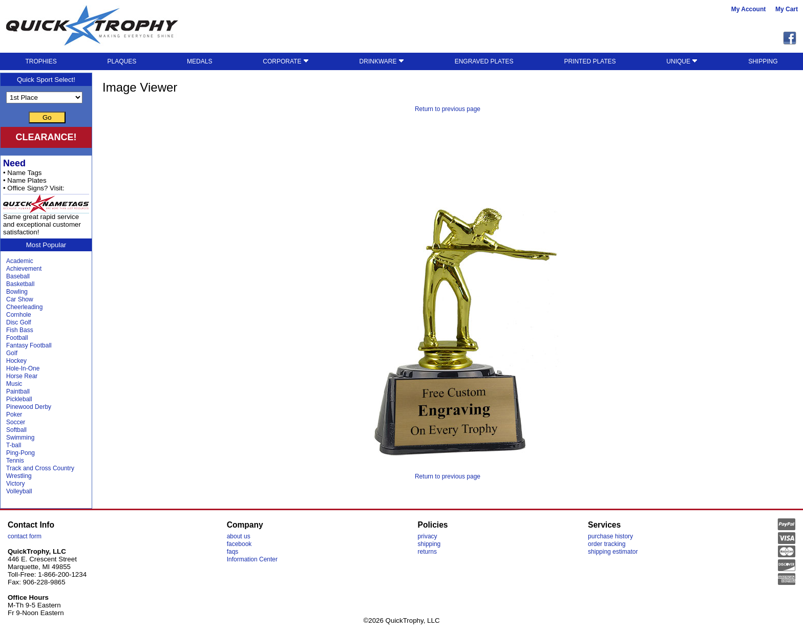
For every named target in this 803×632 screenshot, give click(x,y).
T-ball (13, 445)
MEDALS (199, 61)
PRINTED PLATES (590, 61)
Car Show (19, 299)
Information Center (252, 559)
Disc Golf (18, 322)
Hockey (16, 360)
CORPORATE (285, 61)
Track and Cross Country (40, 468)
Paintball (18, 391)
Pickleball (19, 399)
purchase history (610, 536)
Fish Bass (19, 330)
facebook (239, 544)
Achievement (23, 268)
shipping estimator (613, 551)
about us (238, 536)
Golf (11, 353)
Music (14, 383)
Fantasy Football (29, 345)
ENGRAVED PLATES (484, 61)
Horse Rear (21, 376)
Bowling (17, 291)
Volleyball (19, 491)
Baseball (18, 276)
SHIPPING (762, 61)
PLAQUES (122, 61)
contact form (24, 536)
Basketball (20, 284)
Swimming (20, 437)
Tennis (15, 460)
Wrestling (19, 476)
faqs (233, 551)
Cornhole (18, 314)
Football (17, 337)
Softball (16, 429)
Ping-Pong (20, 452)
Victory (15, 483)
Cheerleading (24, 307)
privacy (427, 536)
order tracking (606, 544)
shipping (429, 544)
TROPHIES (40, 61)
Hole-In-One (22, 368)
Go (47, 117)
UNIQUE (682, 61)
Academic (19, 261)
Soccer (15, 422)
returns (427, 551)
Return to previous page (447, 109)
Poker (14, 414)
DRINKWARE (382, 61)
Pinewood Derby (28, 406)
